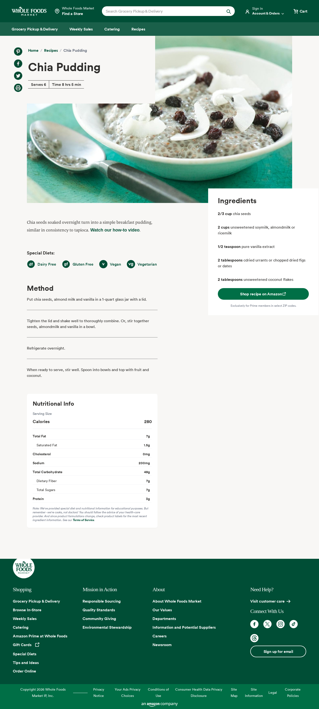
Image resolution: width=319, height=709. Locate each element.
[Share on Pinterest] (18, 51)
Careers (159, 636)
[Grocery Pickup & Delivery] (35, 29)
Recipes (51, 50)
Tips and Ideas (26, 662)
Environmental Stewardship (107, 627)
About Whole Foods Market (176, 601)
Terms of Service (83, 520)
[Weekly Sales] (81, 29)
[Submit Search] (229, 11)
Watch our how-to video (114, 230)
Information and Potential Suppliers (184, 627)
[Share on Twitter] (18, 76)
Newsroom (162, 644)
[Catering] (112, 29)
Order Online (24, 671)
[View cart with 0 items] (300, 11)
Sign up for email (278, 651)
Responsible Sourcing (102, 601)
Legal (272, 692)
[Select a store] (74, 11)
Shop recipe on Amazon (263, 294)
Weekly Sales (25, 618)
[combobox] (162, 11)
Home (33, 50)
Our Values (162, 609)
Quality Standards (99, 609)
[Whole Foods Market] (29, 11)
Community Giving (99, 618)
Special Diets (24, 654)
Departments (164, 618)
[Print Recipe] (18, 88)
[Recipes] (138, 29)
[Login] (264, 11)
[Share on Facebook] (18, 64)
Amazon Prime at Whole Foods (40, 636)
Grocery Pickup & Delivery (36, 601)
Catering (21, 627)
